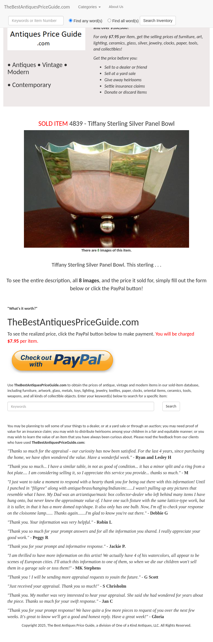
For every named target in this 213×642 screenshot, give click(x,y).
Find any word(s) (83, 21)
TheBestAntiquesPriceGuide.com (37, 7)
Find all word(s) (121, 21)
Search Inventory (158, 20)
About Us (116, 6)
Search (171, 406)
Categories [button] (89, 7)
